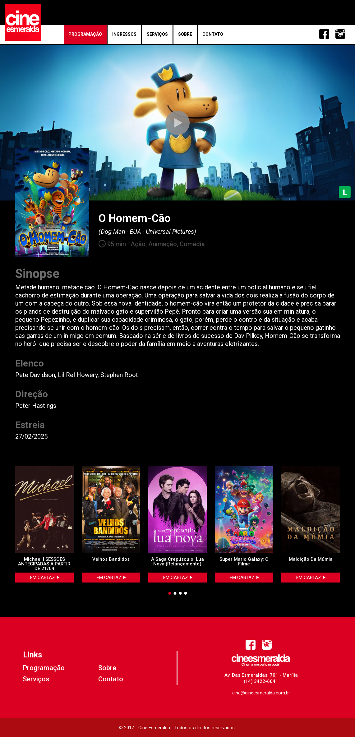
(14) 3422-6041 (261, 681)
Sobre (185, 34)
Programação (85, 34)
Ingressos (124, 34)
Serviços (157, 34)
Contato (212, 34)
